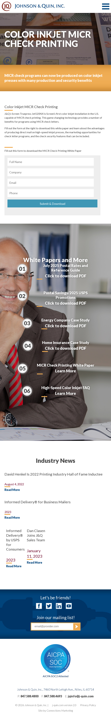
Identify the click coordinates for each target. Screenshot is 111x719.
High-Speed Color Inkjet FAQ (65, 387)
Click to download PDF (65, 275)
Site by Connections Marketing (55, 710)
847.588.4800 (29, 696)
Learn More (65, 370)
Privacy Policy (88, 705)
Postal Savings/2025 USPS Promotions (66, 295)
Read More (12, 490)
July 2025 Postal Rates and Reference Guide (65, 267)
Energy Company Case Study (65, 320)
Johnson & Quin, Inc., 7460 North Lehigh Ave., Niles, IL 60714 (55, 689)
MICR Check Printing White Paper (65, 365)
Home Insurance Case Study (65, 342)
